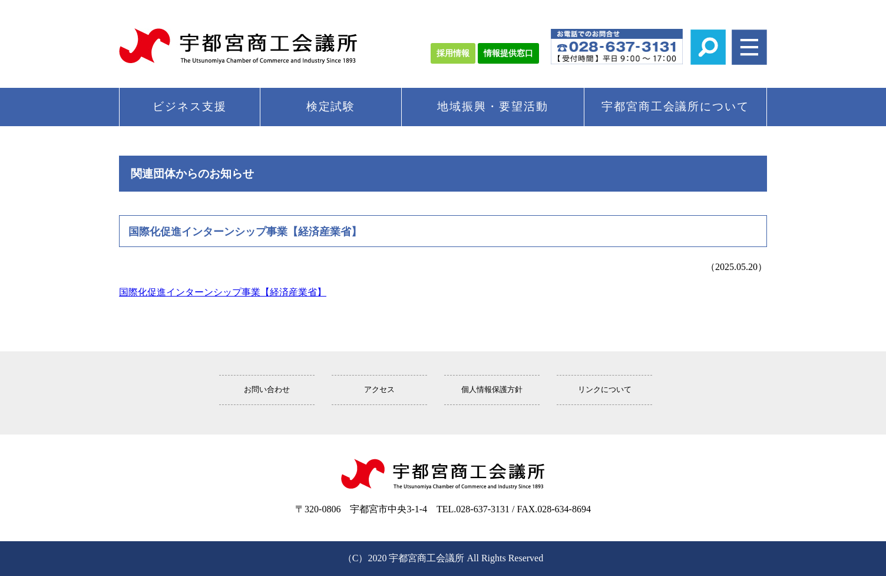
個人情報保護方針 (492, 390)
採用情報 (453, 53)
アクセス (379, 390)
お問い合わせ (267, 390)
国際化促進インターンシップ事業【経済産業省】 (222, 292)
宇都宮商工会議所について (675, 106)
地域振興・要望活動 (492, 106)
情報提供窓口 (508, 53)
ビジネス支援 (190, 106)
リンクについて (605, 390)
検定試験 (331, 106)
